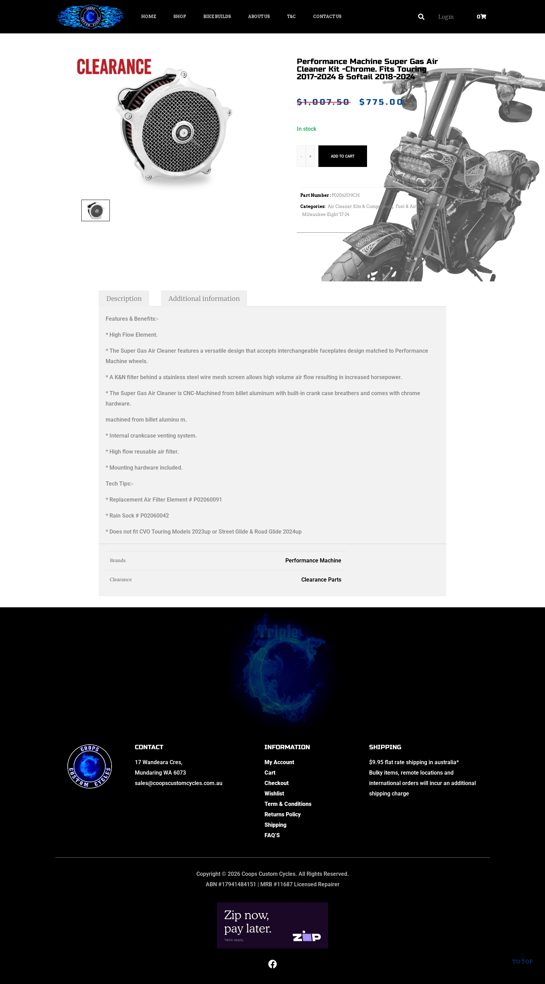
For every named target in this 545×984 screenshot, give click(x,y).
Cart (270, 772)
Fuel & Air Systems (415, 206)
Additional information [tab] (204, 299)
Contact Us (327, 16)
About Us (259, 16)
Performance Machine (313, 560)
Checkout (277, 783)
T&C (291, 16)
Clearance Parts (321, 579)
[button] (421, 17)
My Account (279, 762)
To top (522, 956)
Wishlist (274, 793)
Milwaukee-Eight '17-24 (325, 214)
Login (446, 17)
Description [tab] (124, 299)
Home (148, 16)
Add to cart (343, 156)
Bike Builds (217, 16)
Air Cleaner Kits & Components (360, 206)
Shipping (275, 825)
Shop (179, 16)
